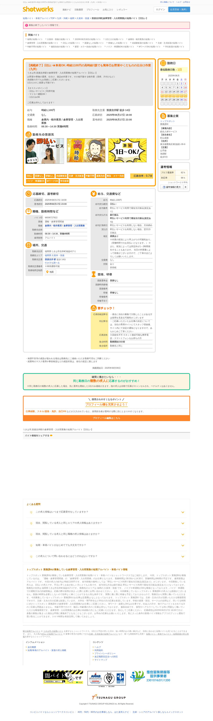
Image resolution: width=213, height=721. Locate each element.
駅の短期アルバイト (31, 631)
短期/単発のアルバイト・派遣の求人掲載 (47, 650)
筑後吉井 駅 (50, 259)
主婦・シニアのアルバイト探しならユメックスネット (158, 712)
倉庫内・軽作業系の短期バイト (141, 39)
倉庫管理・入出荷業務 (74, 225)
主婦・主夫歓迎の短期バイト (170, 43)
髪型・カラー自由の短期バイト (88, 47)
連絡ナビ (66, 9)
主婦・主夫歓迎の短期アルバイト (103, 634)
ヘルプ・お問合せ (183, 2)
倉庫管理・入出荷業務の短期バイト (42, 43)
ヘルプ (98, 647)
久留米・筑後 (58, 255)
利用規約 (99, 650)
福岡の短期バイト (35, 39)
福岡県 (48, 255)
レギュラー (122, 9)
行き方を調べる (52, 263)
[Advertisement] (79, 470)
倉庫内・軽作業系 (53, 225)
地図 (51, 272)
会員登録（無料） (179, 9)
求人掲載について (167, 2)
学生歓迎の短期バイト (174, 47)
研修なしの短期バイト (118, 43)
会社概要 (32, 647)
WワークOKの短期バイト (150, 47)
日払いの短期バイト (71, 43)
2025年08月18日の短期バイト (88, 39)
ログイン (160, 9)
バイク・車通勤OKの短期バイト (120, 47)
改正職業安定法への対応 (106, 656)
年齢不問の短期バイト (37, 47)
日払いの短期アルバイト (52, 634)
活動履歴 (78, 9)
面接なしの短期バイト (94, 43)
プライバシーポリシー (105, 653)
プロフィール (92, 9)
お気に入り (108, 9)
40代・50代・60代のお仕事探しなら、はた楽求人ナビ (103, 712)
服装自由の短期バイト (60, 47)
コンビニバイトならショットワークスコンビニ (52, 712)
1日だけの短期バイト (114, 39)
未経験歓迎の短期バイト (142, 43)
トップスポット (167, 121)
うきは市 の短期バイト (53, 631)
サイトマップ (101, 660)
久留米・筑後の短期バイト (58, 39)
